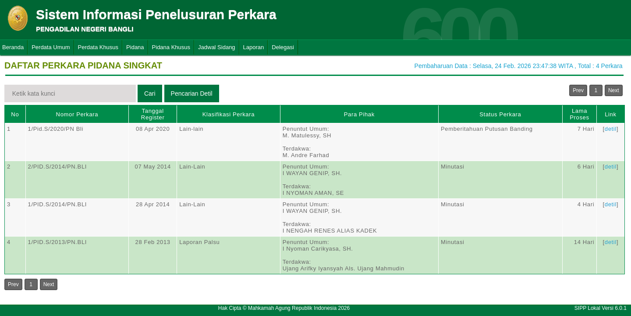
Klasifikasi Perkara (228, 114)
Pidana (135, 47)
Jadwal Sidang (216, 47)
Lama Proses (579, 114)
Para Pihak (359, 114)
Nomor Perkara (77, 114)
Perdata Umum (51, 47)
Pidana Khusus (171, 47)
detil (611, 129)
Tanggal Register (153, 114)
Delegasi (283, 47)
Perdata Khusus (98, 47)
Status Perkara (500, 114)
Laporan (253, 47)
